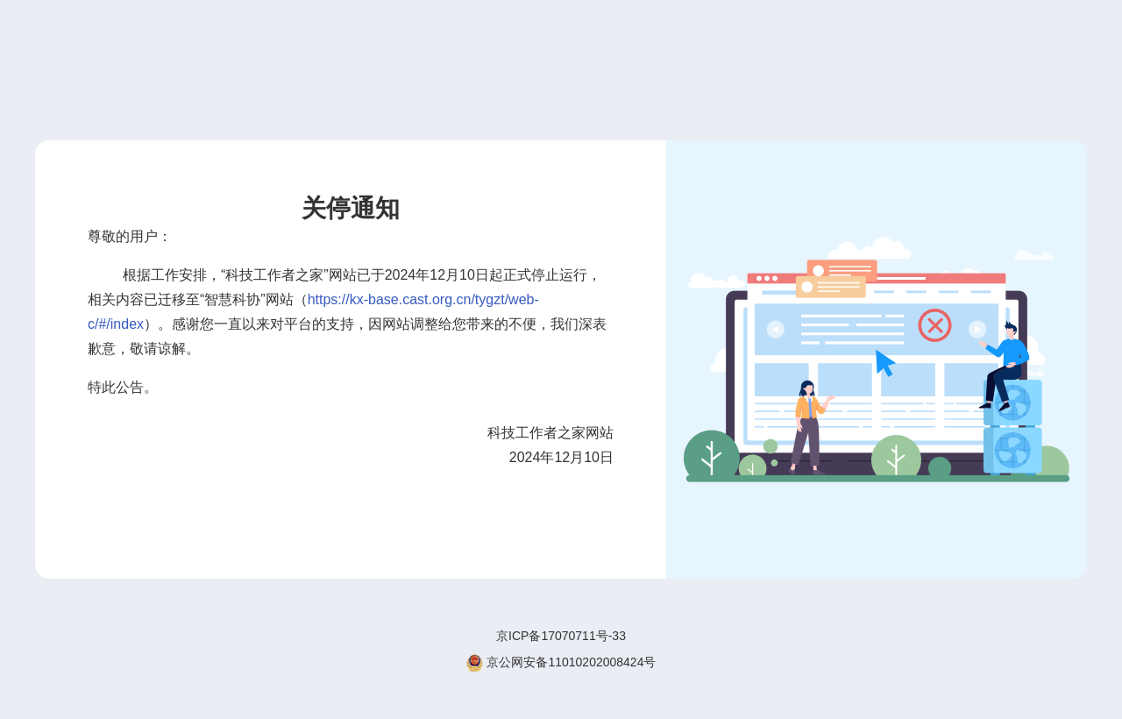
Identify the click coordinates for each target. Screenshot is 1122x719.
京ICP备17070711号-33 (561, 636)
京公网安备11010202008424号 (561, 662)
